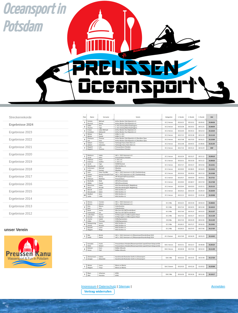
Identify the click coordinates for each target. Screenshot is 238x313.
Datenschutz (107, 286)
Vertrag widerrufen (97, 291)
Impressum (88, 286)
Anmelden (218, 286)
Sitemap (124, 286)
